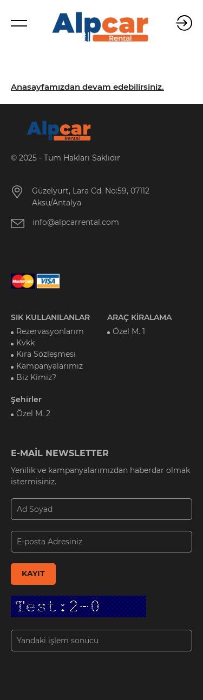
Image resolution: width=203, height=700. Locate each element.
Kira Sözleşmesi (46, 354)
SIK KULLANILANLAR (50, 317)
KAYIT (33, 573)
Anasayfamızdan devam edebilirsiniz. (87, 87)
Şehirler (26, 399)
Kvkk (25, 342)
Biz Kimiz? (36, 377)
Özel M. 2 (33, 413)
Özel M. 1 (129, 331)
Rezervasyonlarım (50, 331)
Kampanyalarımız (49, 366)
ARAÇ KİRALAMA (139, 317)
